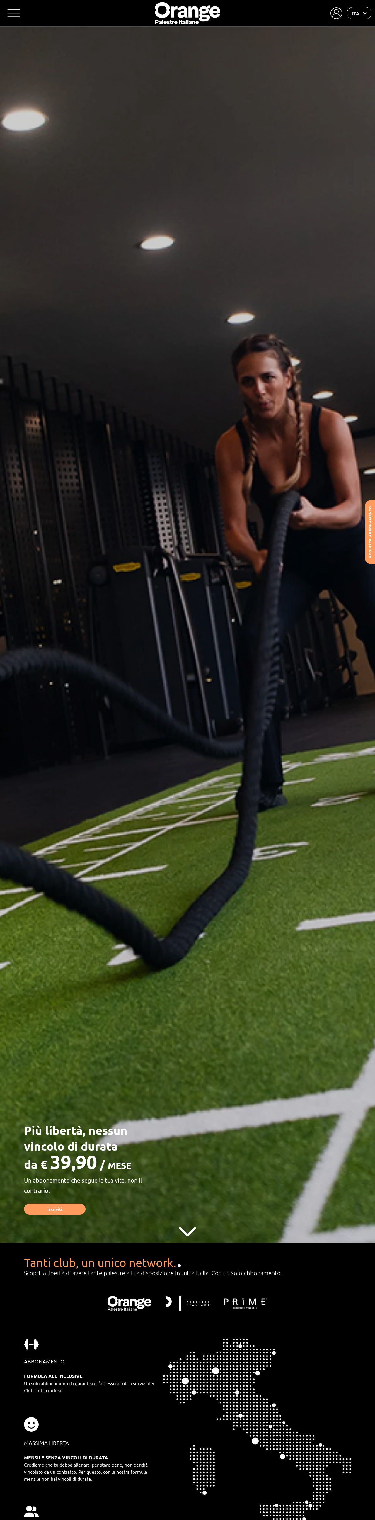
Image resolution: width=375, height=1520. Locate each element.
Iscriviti (54, 1209)
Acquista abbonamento (370, 532)
